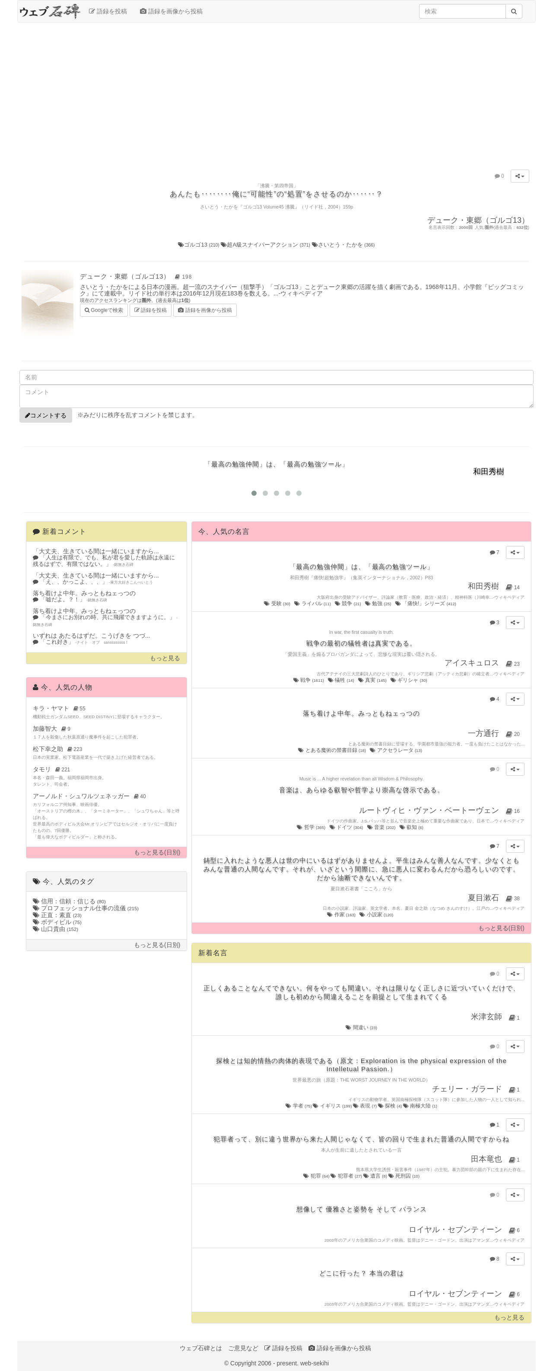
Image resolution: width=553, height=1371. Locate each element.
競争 (348, 603)
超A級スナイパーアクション (266, 244)
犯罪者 (347, 1176)
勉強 (378, 603)
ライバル (313, 603)
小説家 (376, 915)
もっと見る (165, 658)
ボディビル (57, 921)
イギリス (333, 1106)
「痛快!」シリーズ (426, 603)
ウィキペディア (301, 293)
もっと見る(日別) (157, 852)
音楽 (382, 827)
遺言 (375, 1176)
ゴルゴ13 (199, 244)
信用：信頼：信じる (69, 901)
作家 (341, 915)
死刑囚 (404, 1176)
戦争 (309, 680)
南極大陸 (420, 1106)
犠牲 (341, 680)
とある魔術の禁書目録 (332, 750)
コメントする (46, 415)
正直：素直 (57, 915)
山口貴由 (55, 928)
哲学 (311, 827)
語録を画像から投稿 (171, 11)
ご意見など (243, 1348)
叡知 (412, 827)
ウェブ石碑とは (201, 1348)
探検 (390, 1106)
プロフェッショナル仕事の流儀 (86, 908)
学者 (299, 1106)
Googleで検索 (104, 309)
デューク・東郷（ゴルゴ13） (137, 276)
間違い (361, 1027)
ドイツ (347, 827)
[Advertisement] (276, 91)
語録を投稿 (108, 11)
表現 (365, 1106)
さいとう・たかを (343, 244)
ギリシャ (409, 680)
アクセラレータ (396, 750)
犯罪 (317, 1176)
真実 (373, 680)
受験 (277, 603)
